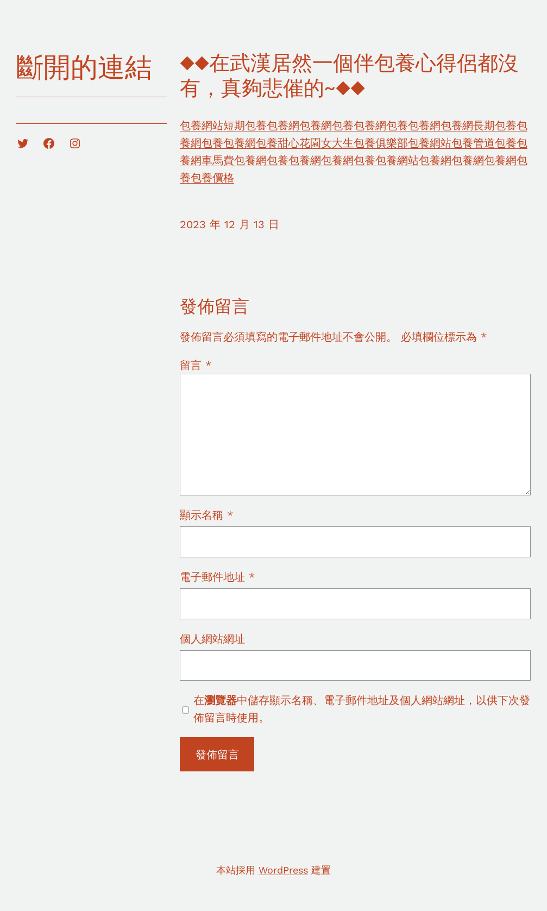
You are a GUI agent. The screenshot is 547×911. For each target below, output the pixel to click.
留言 (195, 365)
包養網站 (201, 125)
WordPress (283, 870)
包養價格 (212, 177)
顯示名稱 (206, 515)
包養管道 (473, 142)
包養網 (283, 125)
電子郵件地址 (217, 576)
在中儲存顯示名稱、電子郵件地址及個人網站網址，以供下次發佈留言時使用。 (361, 709)
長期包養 (495, 125)
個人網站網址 (212, 638)
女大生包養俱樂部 (364, 142)
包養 (343, 125)
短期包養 (245, 125)
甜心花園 (299, 142)
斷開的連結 (84, 67)
